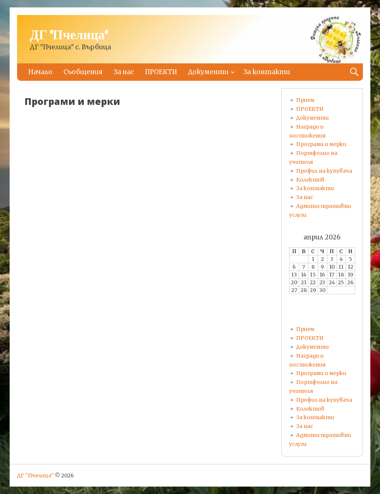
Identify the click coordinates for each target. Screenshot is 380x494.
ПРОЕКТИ (161, 72)
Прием (305, 100)
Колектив (310, 179)
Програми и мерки (321, 144)
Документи (208, 72)
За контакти (266, 72)
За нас (124, 72)
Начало (40, 72)
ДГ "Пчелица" (69, 35)
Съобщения (82, 72)
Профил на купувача (324, 171)
